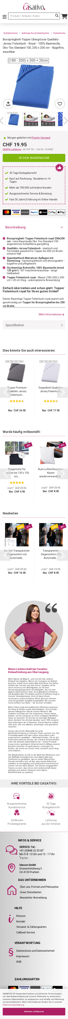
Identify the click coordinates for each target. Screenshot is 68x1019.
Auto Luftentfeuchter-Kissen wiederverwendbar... (51, 473)
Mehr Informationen (51, 314)
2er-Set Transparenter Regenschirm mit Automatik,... (17, 554)
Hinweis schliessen (34, 1011)
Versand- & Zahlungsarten (31, 926)
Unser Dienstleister (31, 892)
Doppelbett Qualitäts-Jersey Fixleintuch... (51, 389)
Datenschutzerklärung (13, 1005)
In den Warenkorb (34, 158)
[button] (65, 120)
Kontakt (20, 921)
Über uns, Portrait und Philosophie (39, 886)
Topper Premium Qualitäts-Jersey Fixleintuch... (17, 391)
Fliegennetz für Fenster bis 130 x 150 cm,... (17, 473)
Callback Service (25, 932)
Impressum (22, 956)
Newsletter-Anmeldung (33, 897)
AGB (18, 961)
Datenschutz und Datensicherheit (35, 950)
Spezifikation (14, 325)
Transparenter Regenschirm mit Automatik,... (51, 554)
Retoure (21, 915)
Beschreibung (15, 227)
